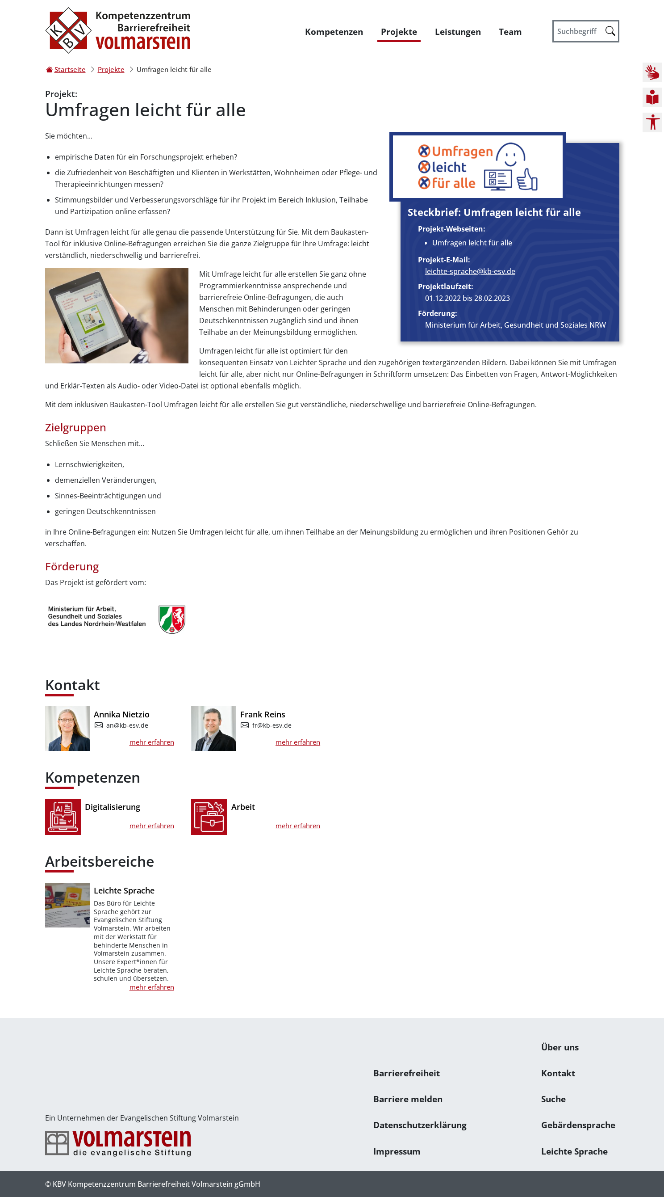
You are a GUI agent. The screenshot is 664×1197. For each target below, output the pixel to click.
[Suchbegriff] (586, 31)
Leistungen (458, 31)
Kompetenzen (334, 31)
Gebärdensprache (578, 1125)
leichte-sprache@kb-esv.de (470, 271)
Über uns (560, 1047)
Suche (553, 1099)
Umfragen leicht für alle (472, 243)
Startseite (70, 69)
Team (510, 31)
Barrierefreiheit (406, 1073)
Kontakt (558, 1073)
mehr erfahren (151, 742)
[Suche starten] (610, 30)
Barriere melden (408, 1099)
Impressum (397, 1151)
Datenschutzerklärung (420, 1125)
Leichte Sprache (574, 1151)
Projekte (399, 31)
